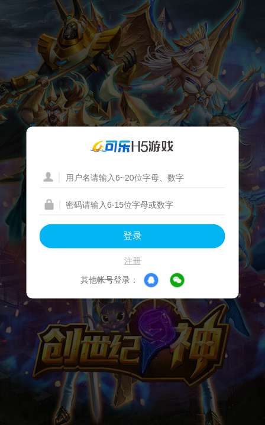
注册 (132, 261)
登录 (132, 236)
